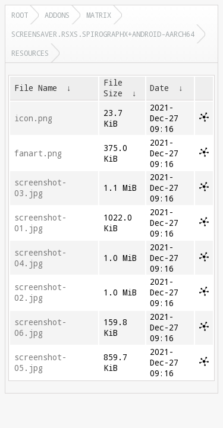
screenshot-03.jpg (40, 188)
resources (30, 53)
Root (19, 15)
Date (159, 88)
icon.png (33, 118)
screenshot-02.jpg (40, 292)
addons (57, 15)
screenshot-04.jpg (40, 258)
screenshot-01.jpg (40, 223)
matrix (98, 15)
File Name (35, 88)
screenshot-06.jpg (40, 327)
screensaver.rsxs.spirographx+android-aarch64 (102, 34)
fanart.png (38, 153)
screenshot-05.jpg (40, 362)
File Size (113, 88)
